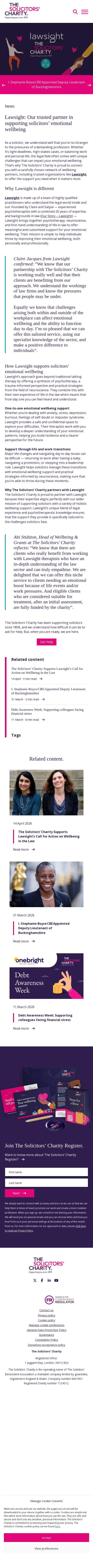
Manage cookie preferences (46, 1325)
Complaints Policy (46, 1340)
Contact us (46, 1310)
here (57, 1526)
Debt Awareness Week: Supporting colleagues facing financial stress (45, 1017)
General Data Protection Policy (46, 1330)
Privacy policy (46, 1315)
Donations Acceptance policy (46, 1345)
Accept (46, 1538)
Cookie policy (46, 1320)
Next (19, 1193)
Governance (46, 1335)
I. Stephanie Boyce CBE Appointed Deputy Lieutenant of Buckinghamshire (46, 84)
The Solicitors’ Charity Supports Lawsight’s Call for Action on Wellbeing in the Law (49, 836)
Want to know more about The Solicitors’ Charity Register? (40, 1157)
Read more (21, 849)
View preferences (46, 1548)
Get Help (46, 642)
